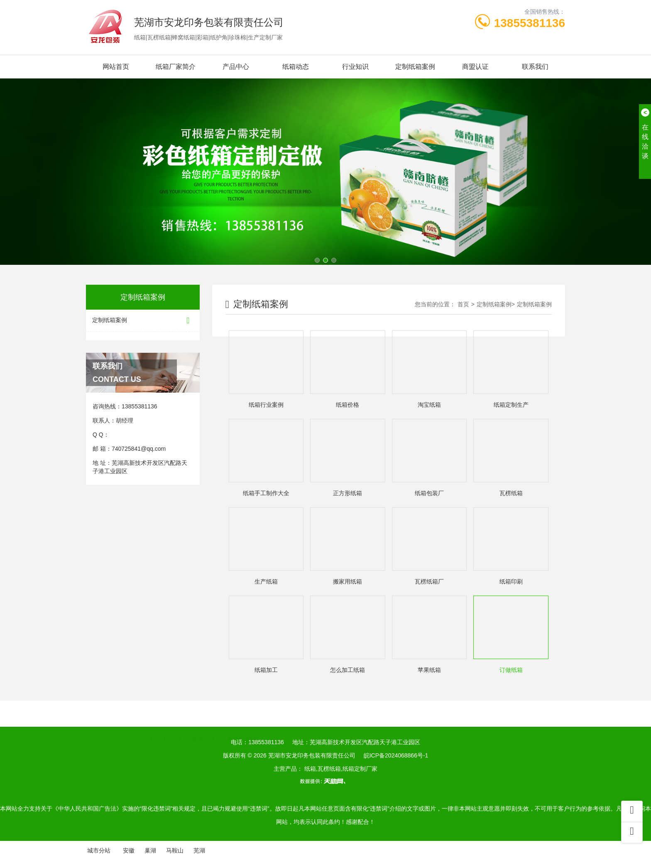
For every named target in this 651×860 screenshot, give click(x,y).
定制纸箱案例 (415, 66)
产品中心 (236, 66)
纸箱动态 (295, 66)
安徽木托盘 (200, 731)
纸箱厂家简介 (176, 66)
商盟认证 (475, 66)
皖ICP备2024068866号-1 (396, 755)
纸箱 (254, 405)
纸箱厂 (166, 731)
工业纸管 (134, 731)
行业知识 (355, 66)
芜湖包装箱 (241, 731)
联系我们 (535, 66)
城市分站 (98, 850)
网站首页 (116, 66)
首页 (463, 304)
